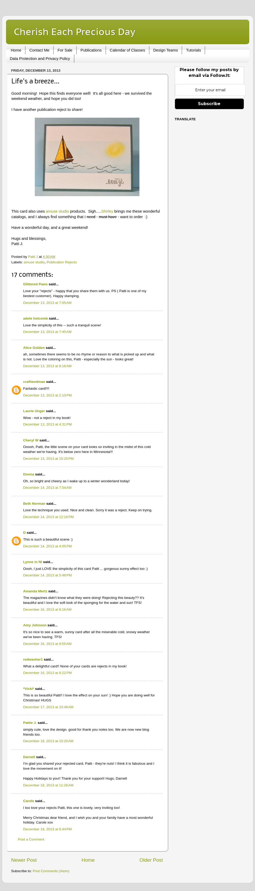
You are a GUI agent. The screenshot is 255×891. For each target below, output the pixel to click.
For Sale (65, 50)
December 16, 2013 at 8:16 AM (47, 609)
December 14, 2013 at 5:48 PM (47, 575)
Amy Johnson (35, 625)
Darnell (29, 757)
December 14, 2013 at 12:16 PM (48, 517)
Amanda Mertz (35, 591)
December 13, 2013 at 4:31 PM (47, 424)
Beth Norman (34, 504)
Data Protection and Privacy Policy (40, 58)
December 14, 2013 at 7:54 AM (47, 488)
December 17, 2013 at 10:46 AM (48, 707)
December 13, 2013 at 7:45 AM (47, 332)
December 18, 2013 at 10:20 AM (48, 741)
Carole (28, 801)
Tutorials (193, 50)
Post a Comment (31, 839)
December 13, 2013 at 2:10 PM (47, 395)
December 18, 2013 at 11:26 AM (48, 785)
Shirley (107, 211)
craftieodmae (34, 382)
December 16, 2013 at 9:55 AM (47, 644)
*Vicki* (28, 689)
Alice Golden (34, 348)
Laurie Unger (34, 411)
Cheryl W (31, 440)
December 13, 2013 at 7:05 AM (47, 303)
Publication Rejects (62, 262)
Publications (91, 50)
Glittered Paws (35, 284)
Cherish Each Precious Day (74, 31)
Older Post (151, 860)
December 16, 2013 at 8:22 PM (47, 673)
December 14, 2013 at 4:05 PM (47, 546)
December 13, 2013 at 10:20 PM (48, 459)
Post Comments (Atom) (51, 871)
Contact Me (39, 50)
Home (16, 50)
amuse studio (57, 211)
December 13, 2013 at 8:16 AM (47, 366)
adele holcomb (35, 318)
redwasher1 (33, 659)
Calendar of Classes (127, 50)
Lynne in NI (32, 562)
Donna (28, 474)
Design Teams (165, 50)
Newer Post (24, 860)
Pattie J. (30, 723)
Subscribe (209, 103)
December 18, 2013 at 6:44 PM (47, 829)
